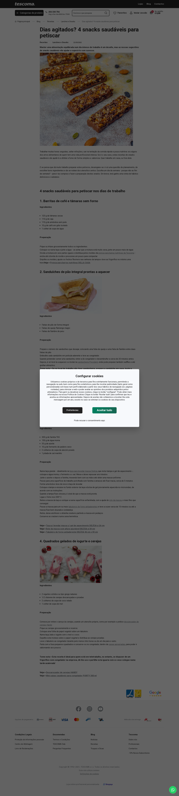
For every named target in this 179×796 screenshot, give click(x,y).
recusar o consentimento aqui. (92, 420)
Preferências (72, 410)
